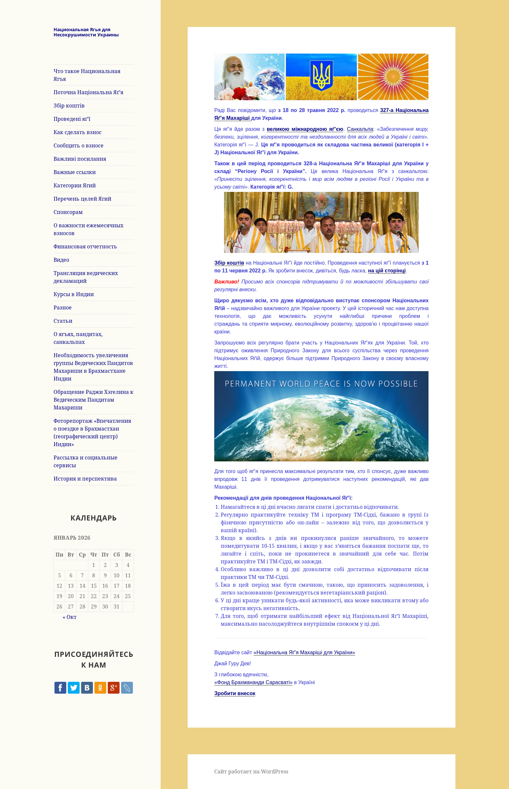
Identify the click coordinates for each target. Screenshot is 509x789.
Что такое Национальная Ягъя (87, 75)
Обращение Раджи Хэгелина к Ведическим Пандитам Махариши (93, 399)
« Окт (70, 616)
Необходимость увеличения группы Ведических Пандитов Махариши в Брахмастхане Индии (93, 367)
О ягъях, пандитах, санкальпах (78, 338)
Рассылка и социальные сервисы (86, 461)
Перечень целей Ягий (82, 198)
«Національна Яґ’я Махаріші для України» (304, 652)
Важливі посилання (80, 158)
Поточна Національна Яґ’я (88, 92)
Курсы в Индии (74, 294)
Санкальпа (360, 129)
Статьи (63, 320)
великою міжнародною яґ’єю (305, 129)
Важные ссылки (75, 172)
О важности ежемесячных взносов (88, 229)
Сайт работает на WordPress (251, 771)
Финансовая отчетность (85, 246)
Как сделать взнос (78, 132)
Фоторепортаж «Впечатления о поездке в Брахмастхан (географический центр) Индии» (92, 432)
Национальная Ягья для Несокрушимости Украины (86, 32)
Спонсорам (68, 212)
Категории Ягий (75, 185)
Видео (61, 259)
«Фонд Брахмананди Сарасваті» (253, 682)
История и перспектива (85, 478)
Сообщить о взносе (79, 145)
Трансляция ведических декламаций (86, 276)
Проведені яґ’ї (72, 118)
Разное (63, 307)
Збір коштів (69, 105)
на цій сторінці (387, 270)
